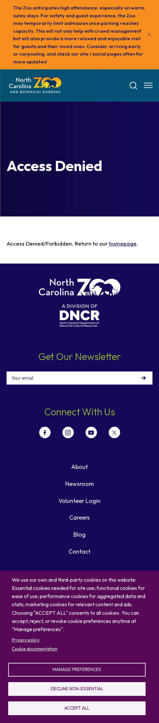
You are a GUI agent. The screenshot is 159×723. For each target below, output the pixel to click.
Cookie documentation (34, 649)
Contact (79, 551)
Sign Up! (143, 378)
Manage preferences (77, 669)
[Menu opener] (148, 85)
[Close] (149, 34)
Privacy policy (26, 640)
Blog (79, 534)
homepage (122, 243)
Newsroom (79, 484)
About (79, 467)
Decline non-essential (77, 689)
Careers (79, 517)
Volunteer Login (79, 501)
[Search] (133, 86)
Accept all (76, 708)
